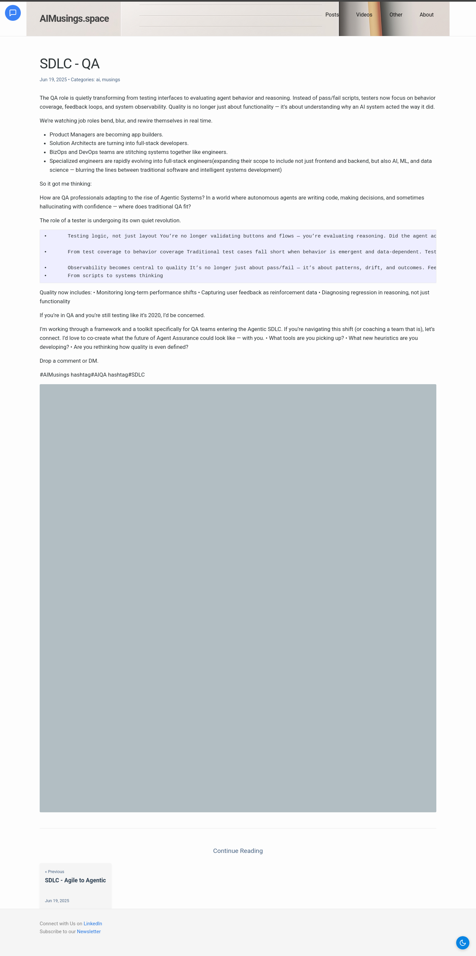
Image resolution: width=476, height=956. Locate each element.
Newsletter (89, 932)
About (426, 15)
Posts (332, 15)
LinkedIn (93, 924)
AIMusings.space (74, 18)
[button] (462, 942)
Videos (364, 15)
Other (395, 15)
